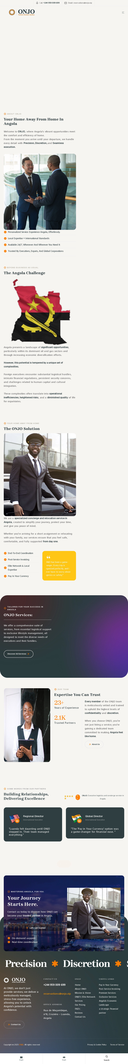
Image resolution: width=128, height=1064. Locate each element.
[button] (61, 863)
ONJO (21, 1045)
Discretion (90, 963)
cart (21, 1060)
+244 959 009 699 (54, 985)
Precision (30, 963)
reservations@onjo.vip (57, 993)
